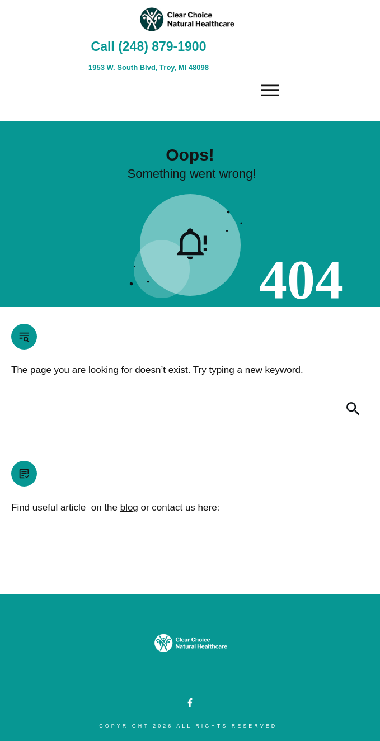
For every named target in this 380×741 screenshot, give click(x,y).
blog (129, 507)
